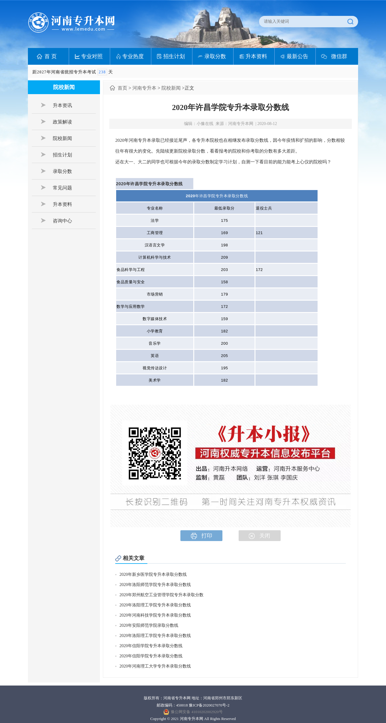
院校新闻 (56, 138)
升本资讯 (56, 105)
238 (102, 72)
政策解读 (56, 121)
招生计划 (174, 56)
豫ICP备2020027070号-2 (209, 705)
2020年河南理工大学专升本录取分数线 (155, 666)
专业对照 (92, 56)
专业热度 (133, 56)
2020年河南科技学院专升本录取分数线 (155, 615)
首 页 (50, 56)
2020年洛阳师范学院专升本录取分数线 (155, 584)
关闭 (259, 536)
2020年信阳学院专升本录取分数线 (150, 646)
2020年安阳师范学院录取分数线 (148, 625)
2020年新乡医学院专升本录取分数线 (153, 574)
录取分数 (215, 56)
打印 (201, 536)
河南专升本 (144, 88)
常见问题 (56, 187)
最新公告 (297, 56)
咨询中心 (56, 220)
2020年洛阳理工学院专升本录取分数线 (155, 605)
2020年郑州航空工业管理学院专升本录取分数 (161, 595)
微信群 (339, 56)
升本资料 (256, 56)
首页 (122, 88)
